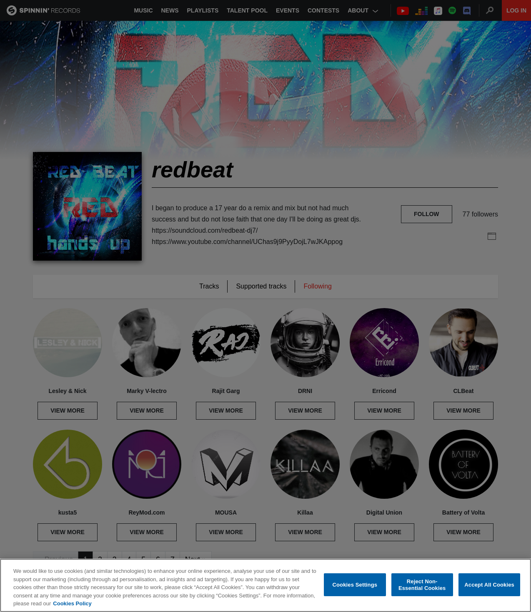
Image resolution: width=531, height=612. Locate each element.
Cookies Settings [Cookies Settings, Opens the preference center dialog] (355, 585)
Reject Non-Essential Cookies (422, 584)
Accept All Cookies (489, 585)
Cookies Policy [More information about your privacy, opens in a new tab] (72, 603)
